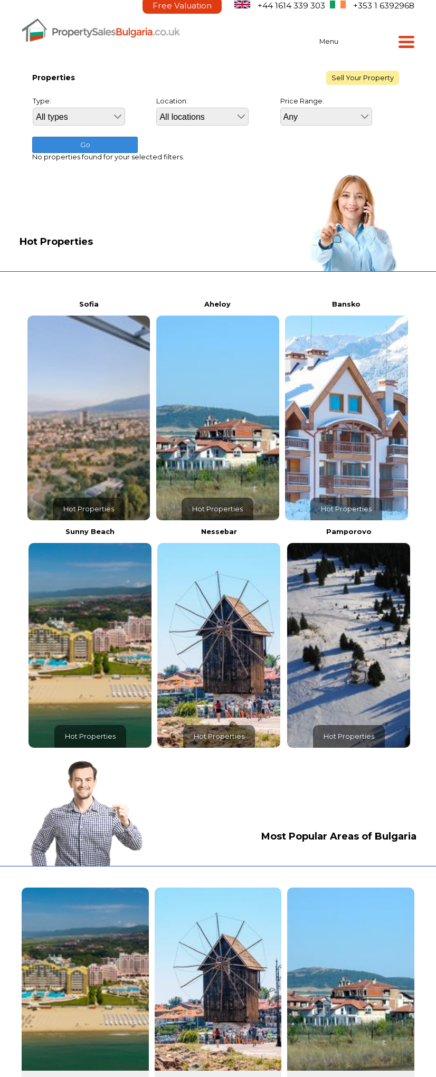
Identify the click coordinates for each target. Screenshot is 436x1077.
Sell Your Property (362, 78)
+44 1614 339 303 (291, 6)
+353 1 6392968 (383, 6)
